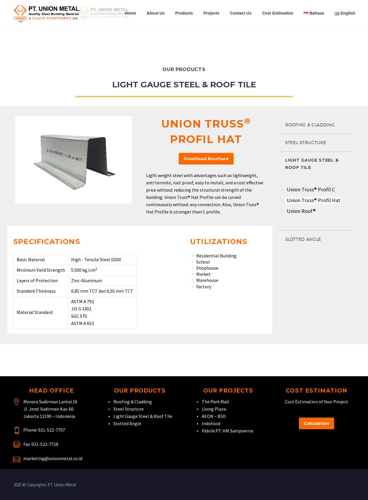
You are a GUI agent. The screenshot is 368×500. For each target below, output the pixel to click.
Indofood (211, 423)
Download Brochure (206, 158)
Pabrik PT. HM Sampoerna (227, 431)
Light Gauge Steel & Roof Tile (142, 416)
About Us (156, 13)
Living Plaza (214, 409)
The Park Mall (215, 401)
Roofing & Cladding (132, 401)
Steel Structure (128, 409)
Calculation (316, 423)
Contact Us (241, 13)
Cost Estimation (277, 13)
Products (184, 13)
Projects (212, 13)
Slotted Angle (127, 423)
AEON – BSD (214, 416)
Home (130, 13)
